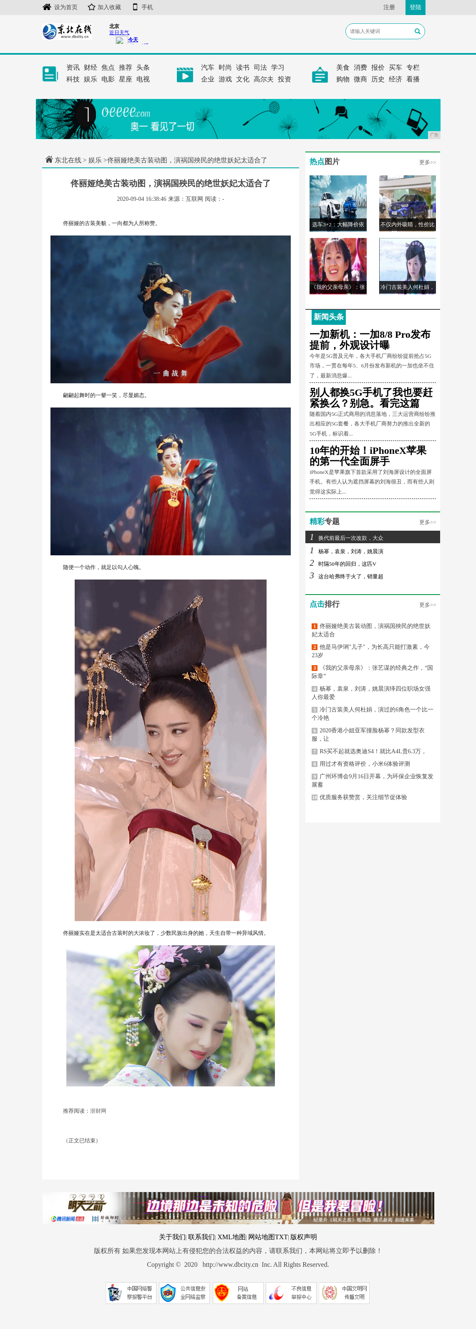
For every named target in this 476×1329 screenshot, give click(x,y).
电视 (143, 79)
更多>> (427, 162)
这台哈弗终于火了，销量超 (346, 576)
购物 (343, 79)
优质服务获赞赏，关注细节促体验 (359, 797)
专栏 (413, 67)
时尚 (225, 67)
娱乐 (90, 79)
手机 (142, 7)
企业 (207, 79)
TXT (281, 1236)
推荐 (125, 67)
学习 (278, 67)
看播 (413, 79)
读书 (242, 67)
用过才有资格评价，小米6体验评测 (361, 764)
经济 (395, 79)
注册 (389, 7)
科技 (73, 79)
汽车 (207, 67)
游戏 (225, 79)
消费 (360, 67)
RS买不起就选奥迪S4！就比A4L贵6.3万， (369, 751)
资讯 (73, 67)
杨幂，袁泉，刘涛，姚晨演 (346, 551)
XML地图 (231, 1236)
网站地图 (261, 1236)
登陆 (415, 7)
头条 (143, 67)
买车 (395, 67)
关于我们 (172, 1236)
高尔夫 (264, 79)
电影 (108, 79)
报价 (378, 67)
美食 (343, 67)
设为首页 (60, 7)
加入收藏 (104, 7)
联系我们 (201, 1236)
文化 (242, 79)
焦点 (108, 67)
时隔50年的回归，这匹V (343, 564)
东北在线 (68, 160)
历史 (378, 79)
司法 (260, 67)
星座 (125, 79)
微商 (360, 79)
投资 (284, 79)
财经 (90, 67)
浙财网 (98, 1111)
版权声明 (303, 1236)
